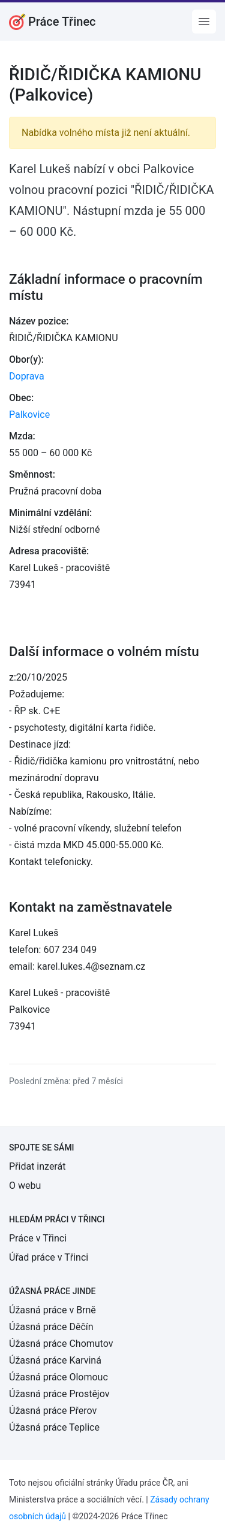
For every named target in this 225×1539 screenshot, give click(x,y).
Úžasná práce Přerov (53, 1410)
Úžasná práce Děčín (51, 1326)
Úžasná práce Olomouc (58, 1377)
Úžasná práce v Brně (52, 1310)
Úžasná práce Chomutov (61, 1343)
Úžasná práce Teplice (54, 1427)
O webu (25, 1185)
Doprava (26, 376)
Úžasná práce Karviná (55, 1360)
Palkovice (29, 414)
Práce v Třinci (38, 1238)
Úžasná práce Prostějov (59, 1394)
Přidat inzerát (37, 1166)
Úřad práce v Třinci (48, 1257)
